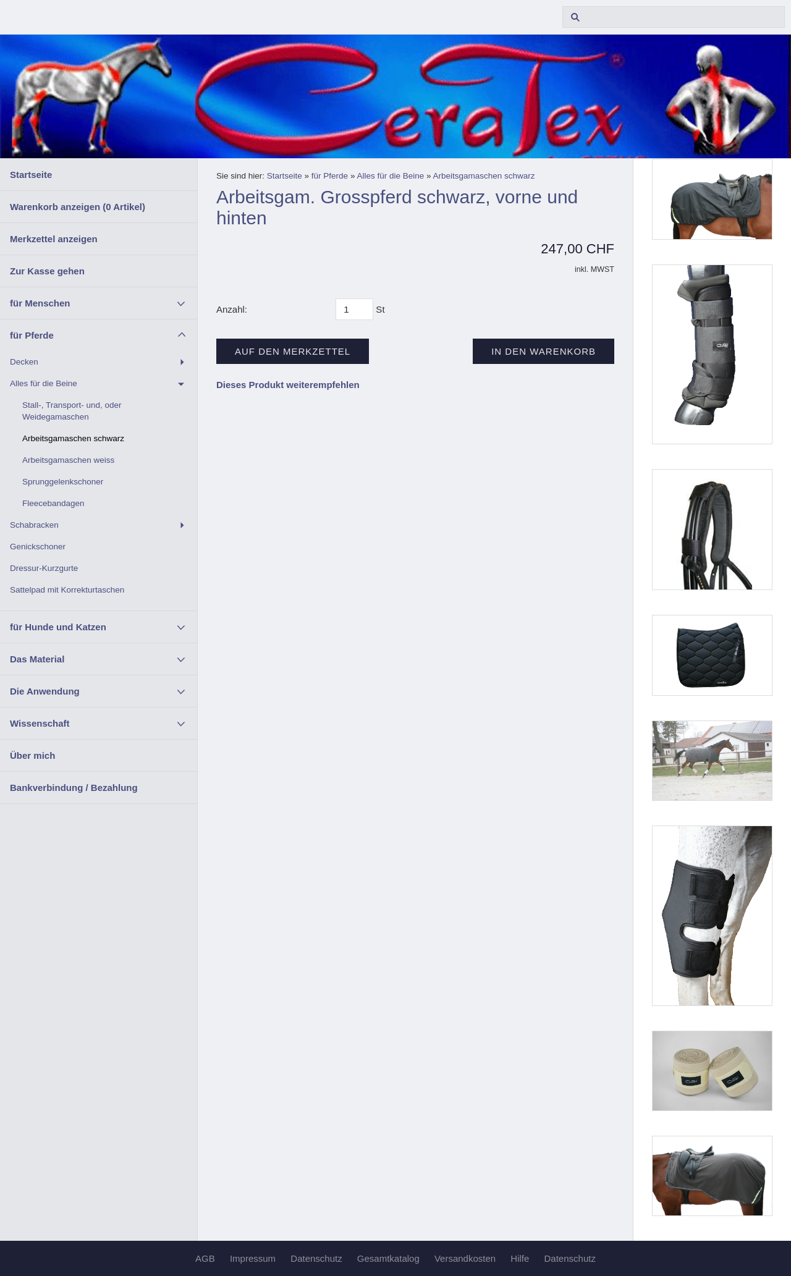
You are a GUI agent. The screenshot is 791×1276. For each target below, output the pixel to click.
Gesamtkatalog (388, 1258)
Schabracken (34, 525)
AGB (205, 1258)
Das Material (37, 659)
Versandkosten (465, 1258)
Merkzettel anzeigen (54, 239)
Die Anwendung (45, 691)
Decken (24, 361)
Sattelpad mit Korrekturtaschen (67, 589)
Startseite (31, 174)
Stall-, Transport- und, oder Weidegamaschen (72, 410)
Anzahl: (231, 309)
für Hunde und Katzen (58, 627)
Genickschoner (38, 546)
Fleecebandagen (53, 503)
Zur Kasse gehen (47, 271)
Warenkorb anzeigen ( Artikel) (77, 206)
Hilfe (519, 1258)
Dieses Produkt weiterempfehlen (288, 384)
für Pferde (32, 335)
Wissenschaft (40, 723)
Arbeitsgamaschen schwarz (73, 438)
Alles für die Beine (43, 383)
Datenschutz (316, 1258)
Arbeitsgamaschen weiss (68, 460)
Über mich (32, 755)
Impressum (253, 1258)
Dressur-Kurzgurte (44, 568)
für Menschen (40, 303)
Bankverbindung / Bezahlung (74, 787)
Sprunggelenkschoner (62, 481)
